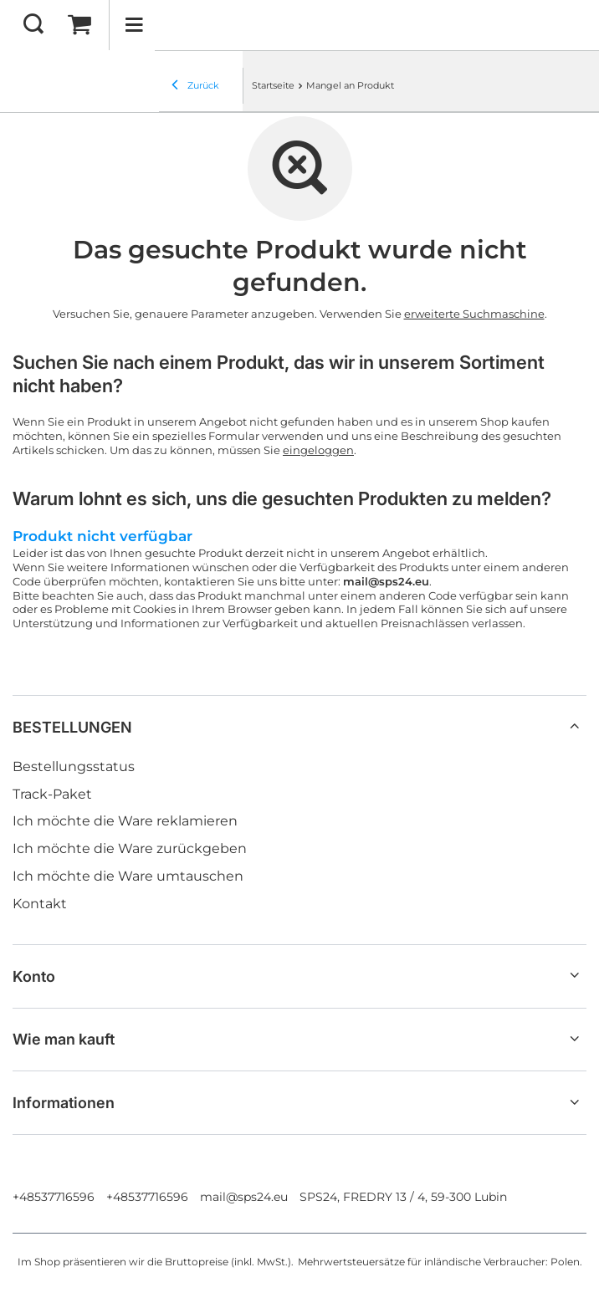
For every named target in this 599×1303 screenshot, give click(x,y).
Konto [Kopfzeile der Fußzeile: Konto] (34, 976)
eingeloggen (318, 450)
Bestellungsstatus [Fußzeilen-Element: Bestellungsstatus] (74, 766)
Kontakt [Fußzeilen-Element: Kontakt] (40, 904)
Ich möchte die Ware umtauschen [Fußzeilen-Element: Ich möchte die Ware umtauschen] (128, 876)
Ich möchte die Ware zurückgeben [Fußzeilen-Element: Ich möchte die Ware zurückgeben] (130, 848)
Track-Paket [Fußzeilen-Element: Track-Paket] (52, 794)
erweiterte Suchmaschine (474, 313)
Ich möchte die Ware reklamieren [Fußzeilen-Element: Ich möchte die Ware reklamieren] (125, 821)
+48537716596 (54, 1196)
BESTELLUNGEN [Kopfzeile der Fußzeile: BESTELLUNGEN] (72, 727)
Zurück (195, 86)
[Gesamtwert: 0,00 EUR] (79, 25)
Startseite (273, 85)
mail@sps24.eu (244, 1196)
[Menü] (134, 25)
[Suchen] (33, 25)
